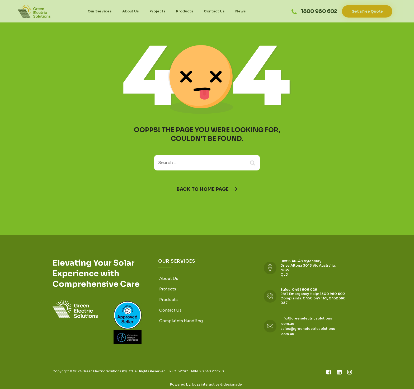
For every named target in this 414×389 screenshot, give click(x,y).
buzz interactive (205, 384)
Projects (157, 11)
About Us (130, 11)
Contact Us (214, 11)
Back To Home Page (203, 189)
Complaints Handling (181, 320)
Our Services (100, 11)
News (240, 11)
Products (184, 11)
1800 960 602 (319, 11)
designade (232, 384)
